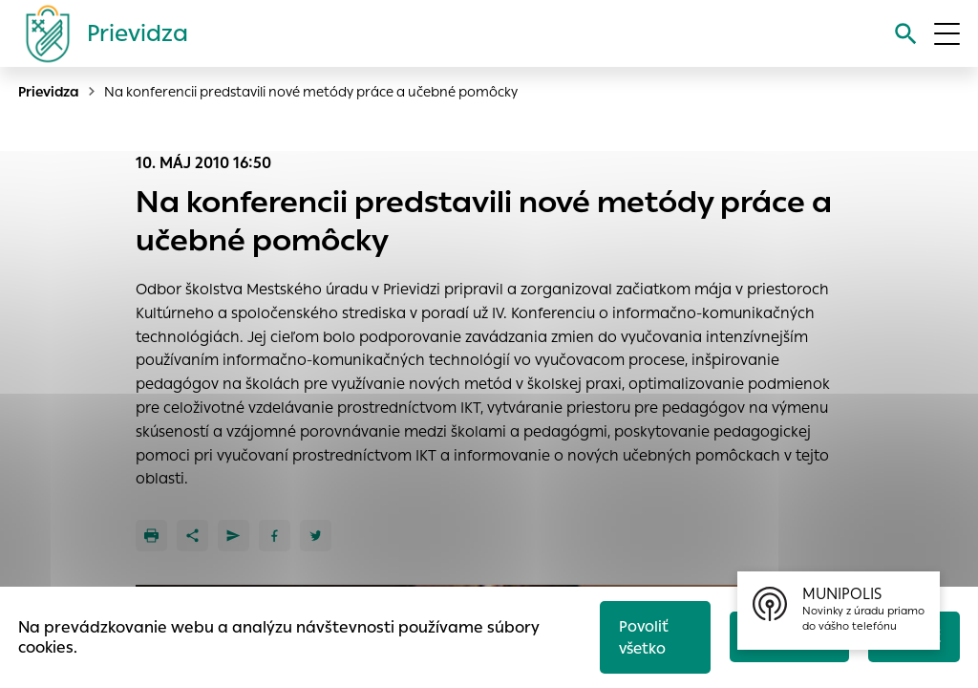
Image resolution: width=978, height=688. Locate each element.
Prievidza (48, 91)
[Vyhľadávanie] (906, 34)
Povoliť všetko (644, 637)
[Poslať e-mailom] (233, 535)
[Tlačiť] (151, 535)
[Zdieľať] (192, 535)
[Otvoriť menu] (947, 34)
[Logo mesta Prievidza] (99, 33)
